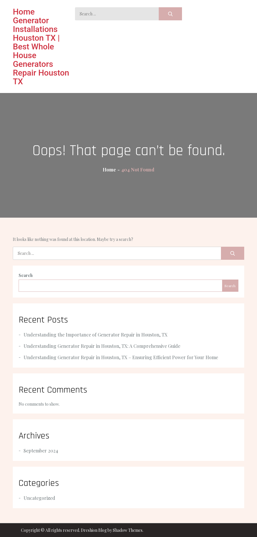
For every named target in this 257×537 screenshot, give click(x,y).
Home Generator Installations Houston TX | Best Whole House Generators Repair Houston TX (41, 46)
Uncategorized (39, 498)
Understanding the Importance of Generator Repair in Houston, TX (95, 335)
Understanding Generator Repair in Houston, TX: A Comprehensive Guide (102, 346)
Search (26, 275)
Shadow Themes (127, 530)
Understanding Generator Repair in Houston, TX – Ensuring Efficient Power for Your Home (121, 357)
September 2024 (41, 451)
